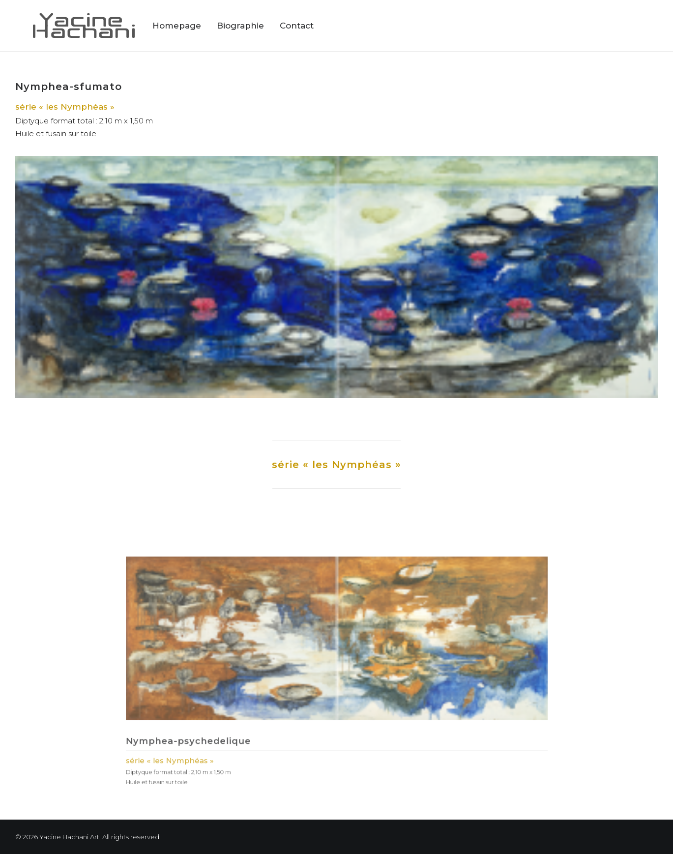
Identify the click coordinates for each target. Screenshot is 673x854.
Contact (297, 25)
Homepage (176, 25)
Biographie (240, 25)
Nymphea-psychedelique (229, 721)
